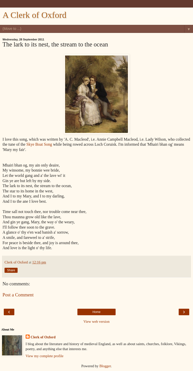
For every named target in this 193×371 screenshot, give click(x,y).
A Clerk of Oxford (34, 15)
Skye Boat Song (39, 144)
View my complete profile (45, 356)
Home (96, 312)
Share (11, 270)
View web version (96, 322)
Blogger (105, 366)
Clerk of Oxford (43, 337)
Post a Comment (18, 294)
